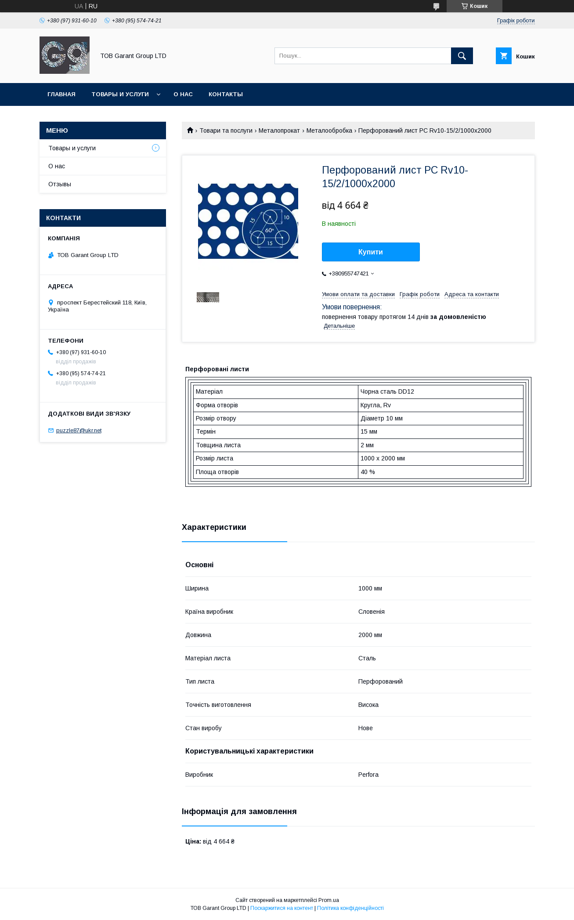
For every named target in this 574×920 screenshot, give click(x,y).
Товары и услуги (120, 94)
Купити (370, 252)
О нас (183, 94)
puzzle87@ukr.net (78, 430)
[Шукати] (462, 55)
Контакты (226, 94)
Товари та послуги (226, 130)
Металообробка (329, 130)
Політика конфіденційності (350, 908)
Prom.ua (328, 900)
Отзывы (59, 184)
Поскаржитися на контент (281, 908)
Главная (61, 94)
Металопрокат (279, 130)
